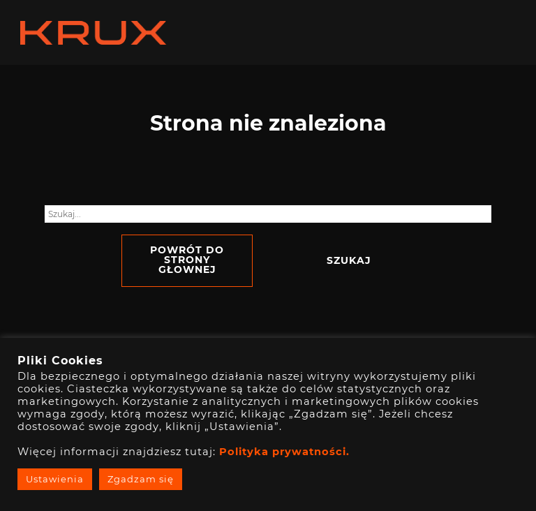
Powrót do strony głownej (187, 260)
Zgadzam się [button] (140, 478)
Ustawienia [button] (55, 478)
